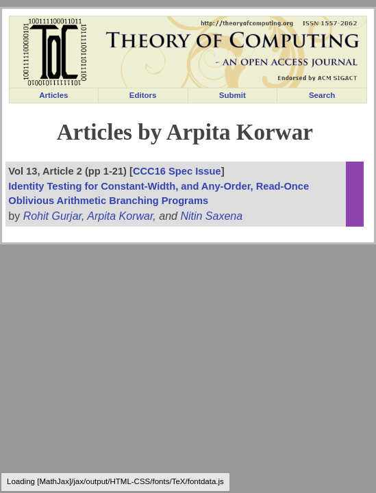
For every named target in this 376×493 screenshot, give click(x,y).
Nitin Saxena (211, 216)
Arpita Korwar (120, 216)
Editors (143, 95)
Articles (53, 95)
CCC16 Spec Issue (177, 171)
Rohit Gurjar (52, 216)
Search (322, 95)
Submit (232, 95)
